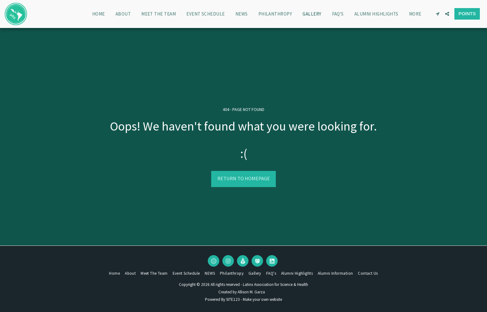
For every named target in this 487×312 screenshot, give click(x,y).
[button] (437, 13)
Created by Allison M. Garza (241, 292)
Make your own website (262, 299)
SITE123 (233, 299)
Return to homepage (243, 178)
